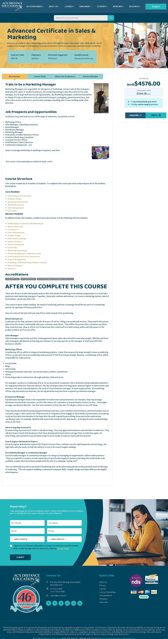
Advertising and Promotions (20, 196)
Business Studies (15, 199)
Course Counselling (107, 593)
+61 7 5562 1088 (57, 592)
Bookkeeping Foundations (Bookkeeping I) (26, 224)
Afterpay (103, 599)
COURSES (69, 7)
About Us (103, 583)
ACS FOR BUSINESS (34, 7)
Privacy (102, 586)
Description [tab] (14, 77)
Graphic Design (14, 236)
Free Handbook (105, 596)
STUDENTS (101, 7)
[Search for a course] (81, 18)
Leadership (12, 248)
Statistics (12, 269)
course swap (143, 105)
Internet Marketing (16, 245)
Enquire (156, 7)
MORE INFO (118, 7)
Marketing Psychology (17, 251)
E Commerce (13, 230)
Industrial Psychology (17, 239)
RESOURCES (134, 7)
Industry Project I (15, 242)
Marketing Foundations (18, 202)
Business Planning (15, 227)
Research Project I (15, 266)
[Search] (111, 18)
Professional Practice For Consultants (24, 257)
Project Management (17, 260)
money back (141, 102)
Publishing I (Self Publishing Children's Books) (27, 263)
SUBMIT (20, 558)
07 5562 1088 (56, 589)
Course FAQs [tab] (40, 77)
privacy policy (63, 549)
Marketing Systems (16, 205)
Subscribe (103, 603)
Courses (102, 589)
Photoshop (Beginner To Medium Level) (25, 254)
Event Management (16, 233)
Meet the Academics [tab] (65, 77)
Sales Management (16, 208)
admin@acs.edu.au (58, 596)
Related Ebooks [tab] (90, 77)
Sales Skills (12, 211)
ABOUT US (53, 7)
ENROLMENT (84, 7)
